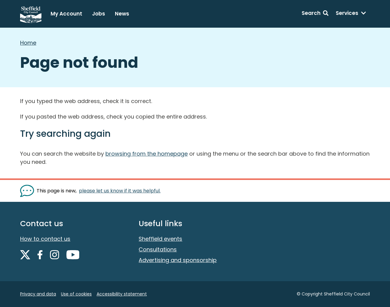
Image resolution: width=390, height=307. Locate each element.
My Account (66, 13)
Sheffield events (160, 239)
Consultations (158, 249)
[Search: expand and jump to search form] (315, 14)
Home (28, 43)
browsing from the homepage (146, 153)
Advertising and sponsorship (178, 260)
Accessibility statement (122, 294)
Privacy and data (38, 294)
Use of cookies (76, 294)
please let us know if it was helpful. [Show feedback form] (120, 190)
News (122, 13)
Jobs (98, 13)
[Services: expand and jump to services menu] (351, 14)
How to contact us (45, 239)
